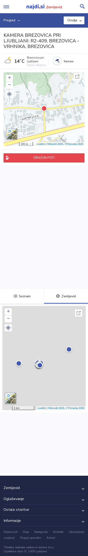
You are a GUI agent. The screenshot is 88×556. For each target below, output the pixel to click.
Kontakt (58, 532)
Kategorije (41, 532)
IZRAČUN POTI (44, 158)
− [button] (9, 85)
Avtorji (50, 538)
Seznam (22, 296)
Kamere (68, 61)
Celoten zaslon (77, 76)
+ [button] (9, 78)
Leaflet (40, 144)
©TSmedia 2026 (74, 144)
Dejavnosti (11, 532)
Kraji (26, 532)
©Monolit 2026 (54, 144)
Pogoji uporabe (30, 538)
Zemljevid (66, 296)
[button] (9, 94)
